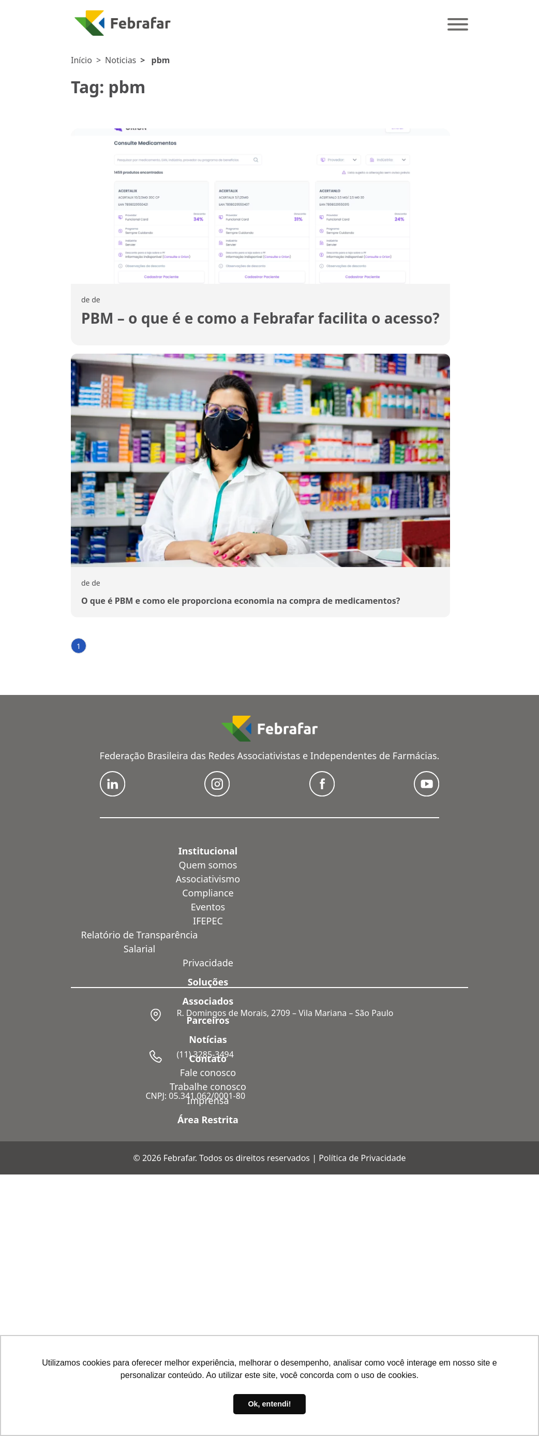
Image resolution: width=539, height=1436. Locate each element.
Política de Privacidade (362, 1158)
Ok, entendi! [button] (269, 1404)
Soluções (208, 982)
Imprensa (208, 1100)
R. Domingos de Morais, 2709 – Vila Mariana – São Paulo (284, 1013)
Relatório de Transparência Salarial (139, 942)
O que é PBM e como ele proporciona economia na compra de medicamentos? (240, 600)
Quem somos (208, 865)
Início (81, 60)
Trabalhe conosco (208, 1086)
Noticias (120, 60)
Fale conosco (208, 1072)
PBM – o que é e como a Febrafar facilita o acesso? (260, 318)
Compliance (207, 893)
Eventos (208, 907)
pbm (161, 60)
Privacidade (208, 962)
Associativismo (208, 879)
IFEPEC (208, 921)
